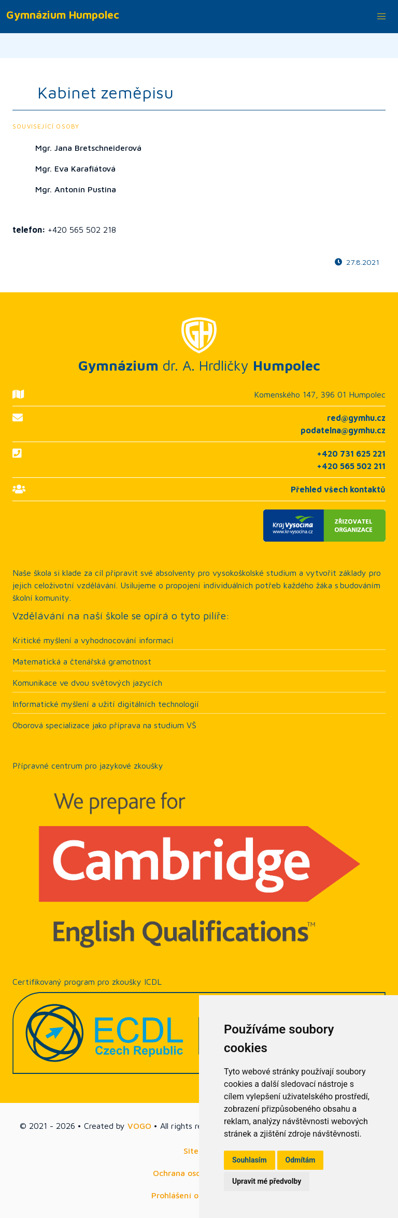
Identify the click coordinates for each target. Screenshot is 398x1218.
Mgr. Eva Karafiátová (75, 168)
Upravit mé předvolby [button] (266, 1181)
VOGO (139, 1125)
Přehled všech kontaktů (338, 489)
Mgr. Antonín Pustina (75, 189)
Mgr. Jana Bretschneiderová (88, 147)
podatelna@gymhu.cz (343, 430)
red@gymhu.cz (356, 417)
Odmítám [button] (301, 1160)
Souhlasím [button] (249, 1160)
